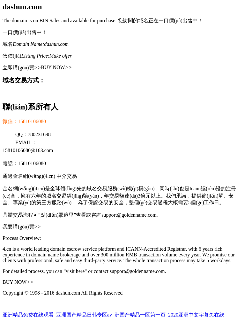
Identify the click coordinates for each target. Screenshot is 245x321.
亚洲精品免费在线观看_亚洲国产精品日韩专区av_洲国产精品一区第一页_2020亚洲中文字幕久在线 (113, 315)
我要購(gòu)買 (22, 226)
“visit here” (75, 271)
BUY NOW (56, 67)
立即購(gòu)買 (22, 67)
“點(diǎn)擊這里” (57, 215)
